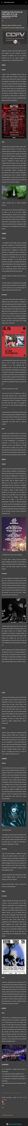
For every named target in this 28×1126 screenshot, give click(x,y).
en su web (4, 407)
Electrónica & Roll (9, 2)
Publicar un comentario (7, 1115)
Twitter (21, 1097)
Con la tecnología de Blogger (14, 1124)
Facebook (4, 1099)
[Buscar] (26, 2)
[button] (3, 21)
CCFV (3, 1104)
